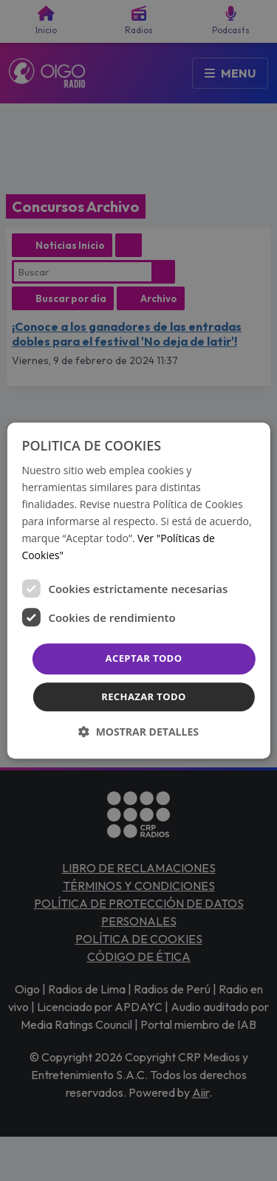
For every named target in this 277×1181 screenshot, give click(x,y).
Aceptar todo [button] (144, 658)
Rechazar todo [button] (143, 696)
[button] (138, 731)
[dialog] (138, 590)
